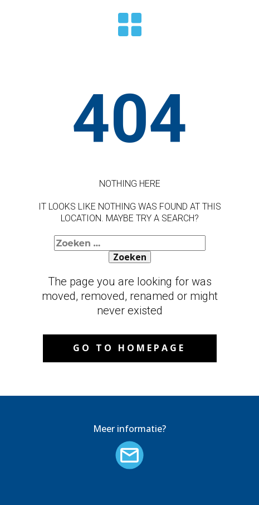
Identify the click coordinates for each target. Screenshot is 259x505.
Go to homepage (129, 348)
